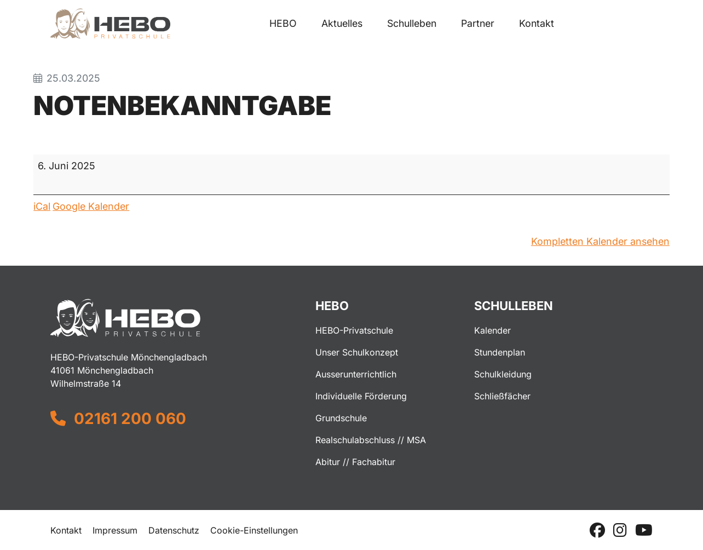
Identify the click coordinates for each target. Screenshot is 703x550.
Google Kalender (91, 206)
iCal (41, 206)
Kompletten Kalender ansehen (600, 241)
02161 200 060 (130, 418)
